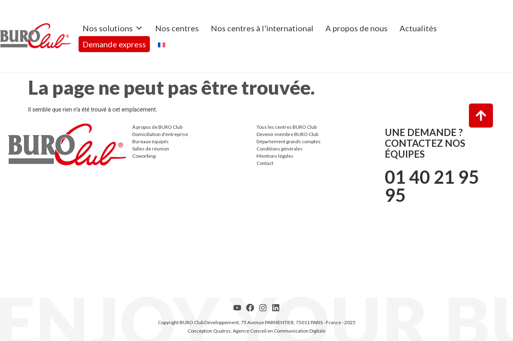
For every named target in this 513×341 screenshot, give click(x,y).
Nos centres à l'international (262, 28)
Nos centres (177, 28)
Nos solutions (113, 28)
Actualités (418, 28)
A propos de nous (356, 28)
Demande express (114, 44)
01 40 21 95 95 (432, 186)
